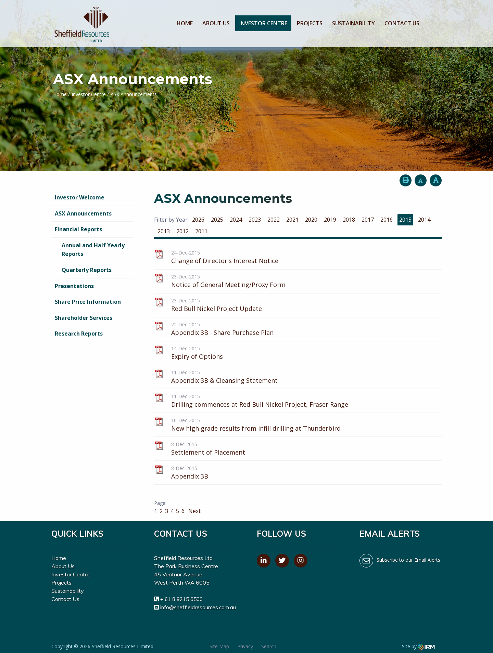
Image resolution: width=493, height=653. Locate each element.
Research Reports (79, 333)
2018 (349, 219)
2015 (405, 219)
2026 (198, 219)
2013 (163, 231)
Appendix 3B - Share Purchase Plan (222, 332)
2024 (236, 219)
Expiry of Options (197, 356)
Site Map (219, 646)
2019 (330, 219)
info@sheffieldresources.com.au (198, 607)
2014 (424, 219)
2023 (255, 219)
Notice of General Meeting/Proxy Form (228, 284)
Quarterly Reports (87, 270)
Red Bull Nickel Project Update (216, 308)
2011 (201, 231)
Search (268, 646)
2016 (386, 219)
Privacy (245, 646)
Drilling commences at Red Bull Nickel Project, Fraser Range (259, 404)
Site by (418, 646)
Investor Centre (263, 23)
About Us (216, 23)
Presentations (74, 286)
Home (185, 23)
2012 (182, 231)
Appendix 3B (189, 476)
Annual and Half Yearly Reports (93, 249)
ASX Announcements (83, 213)
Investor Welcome (79, 197)
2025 (217, 219)
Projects (310, 23)
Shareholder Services (83, 318)
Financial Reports (78, 229)
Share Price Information (88, 301)
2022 (273, 219)
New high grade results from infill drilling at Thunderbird (256, 428)
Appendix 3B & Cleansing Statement (224, 380)
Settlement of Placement (208, 452)
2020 (311, 219)
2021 (292, 219)
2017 (368, 219)
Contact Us (401, 23)
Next (194, 511)
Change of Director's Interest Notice (224, 261)
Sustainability (353, 23)
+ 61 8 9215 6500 (181, 599)
